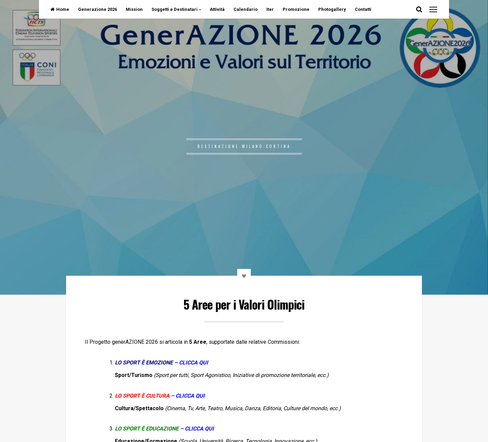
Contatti (363, 9)
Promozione (296, 9)
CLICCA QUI (190, 396)
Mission (134, 9)
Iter (270, 9)
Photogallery (332, 9)
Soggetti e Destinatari (174, 9)
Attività (217, 9)
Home (59, 9)
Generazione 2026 (97, 9)
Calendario (245, 9)
